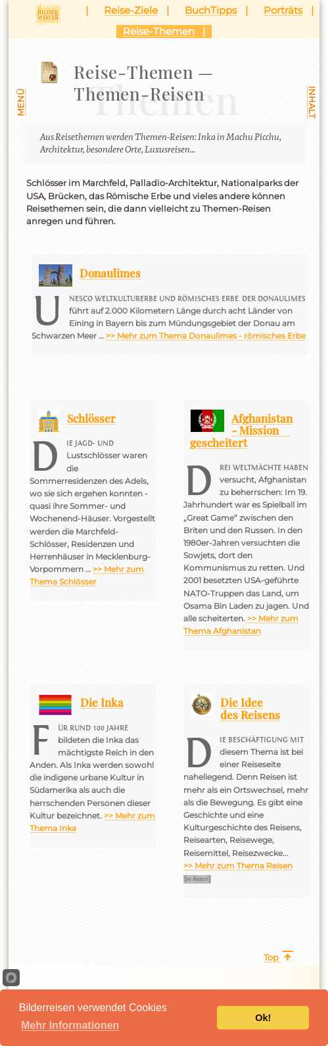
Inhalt (312, 102)
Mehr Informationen (70, 1025)
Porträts (283, 10)
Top (271, 958)
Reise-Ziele (131, 10)
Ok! (263, 1017)
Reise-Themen (159, 31)
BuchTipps (211, 10)
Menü (21, 102)
